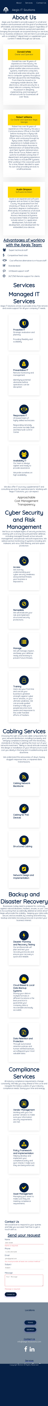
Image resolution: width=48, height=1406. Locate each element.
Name (7, 1239)
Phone (7, 1248)
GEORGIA (30, 1331)
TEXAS (30, 1324)
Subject (8, 1264)
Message (9, 1273)
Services (29, 3)
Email (7, 1255)
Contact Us (41, 3)
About (19, 3)
